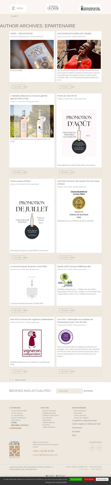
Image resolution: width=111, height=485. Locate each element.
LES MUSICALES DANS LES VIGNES (77, 33)
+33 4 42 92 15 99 (45, 458)
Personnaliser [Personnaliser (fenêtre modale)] (102, 479)
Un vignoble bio (17, 418)
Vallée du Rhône (48, 430)
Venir (14, 425)
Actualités (76, 438)
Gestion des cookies (96, 474)
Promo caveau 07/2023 (22, 181)
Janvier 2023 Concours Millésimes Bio (76, 266)
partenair (99, 476)
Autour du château (81, 420)
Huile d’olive (16, 423)
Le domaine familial (19, 413)
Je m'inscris (88, 394)
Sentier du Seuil (80, 418)
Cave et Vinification (18, 420)
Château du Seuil (49, 416)
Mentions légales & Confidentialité (78, 474)
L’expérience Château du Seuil (85, 423)
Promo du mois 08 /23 (68, 95)
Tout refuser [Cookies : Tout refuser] (89, 479)
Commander (15, 431)
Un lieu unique (17, 416)
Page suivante (20, 383)
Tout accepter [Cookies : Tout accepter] (76, 479)
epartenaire (39, 36)
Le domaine (15, 411)
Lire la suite (17, 87)
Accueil (14, 16)
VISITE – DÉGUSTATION (23, 33)
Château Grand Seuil (50, 418)
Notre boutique (80, 413)
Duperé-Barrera (48, 425)
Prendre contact (20, 428)
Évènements (77, 434)
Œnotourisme (79, 411)
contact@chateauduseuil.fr (46, 462)
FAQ (74, 442)
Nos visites (78, 416)
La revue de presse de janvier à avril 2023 (31, 266)
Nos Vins (45, 411)
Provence (46, 428)
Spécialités (46, 423)
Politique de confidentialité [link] (55, 482)
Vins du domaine (49, 413)
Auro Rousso (47, 420)
